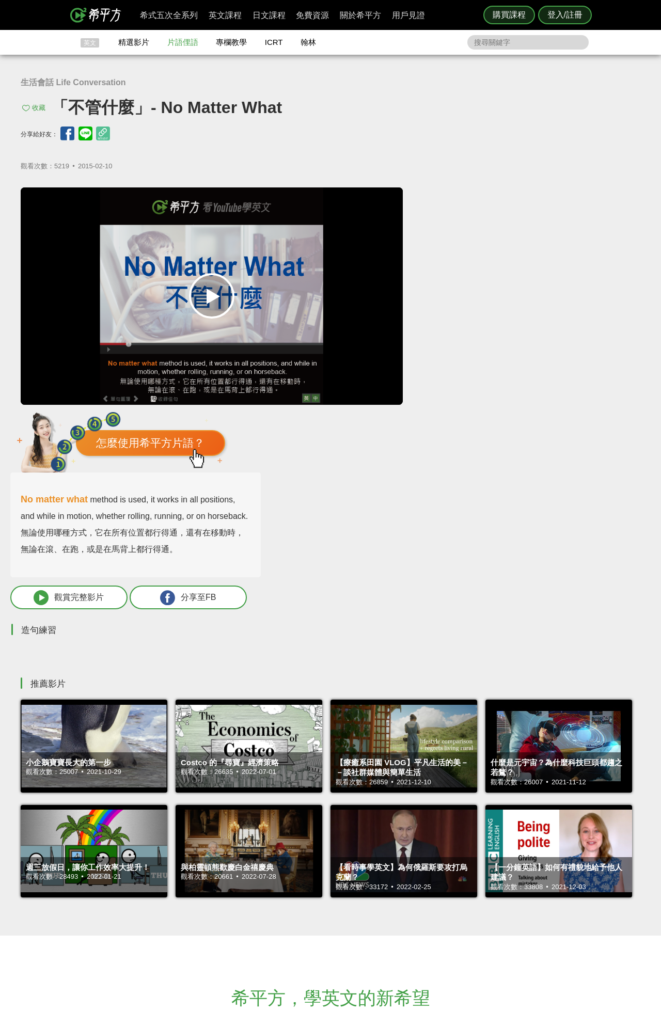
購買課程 (509, 14)
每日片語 (342, 911)
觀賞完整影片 (461, 386)
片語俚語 (182, 42)
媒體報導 (392, 920)
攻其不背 (342, 892)
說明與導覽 (445, 902)
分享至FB (572, 386)
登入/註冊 (565, 14)
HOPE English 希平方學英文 (243, 830)
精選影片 (133, 42)
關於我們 (392, 911)
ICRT (274, 42)
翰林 (308, 42)
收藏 (38, 108)
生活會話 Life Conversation (73, 82)
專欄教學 (231, 42)
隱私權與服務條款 (455, 892)
